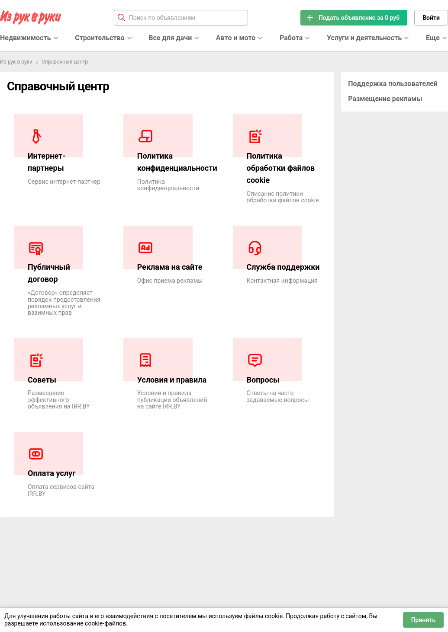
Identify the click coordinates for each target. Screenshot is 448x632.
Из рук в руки (16, 61)
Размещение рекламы (385, 99)
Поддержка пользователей (393, 84)
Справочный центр (65, 61)
